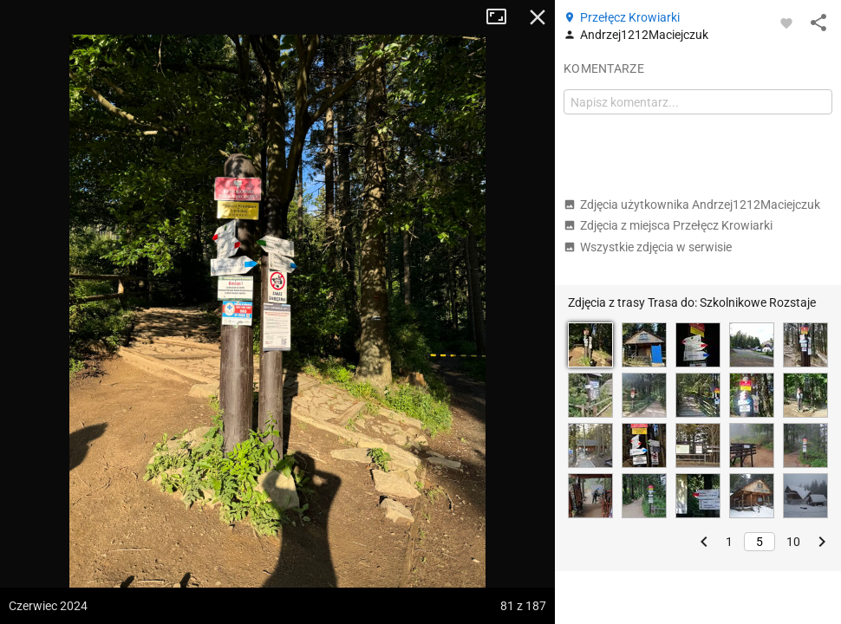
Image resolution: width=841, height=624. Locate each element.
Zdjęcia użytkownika (692, 204)
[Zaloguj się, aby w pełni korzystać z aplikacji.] (786, 22)
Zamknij (537, 17)
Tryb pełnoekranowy (503, 17)
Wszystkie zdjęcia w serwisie (648, 247)
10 (793, 542)
